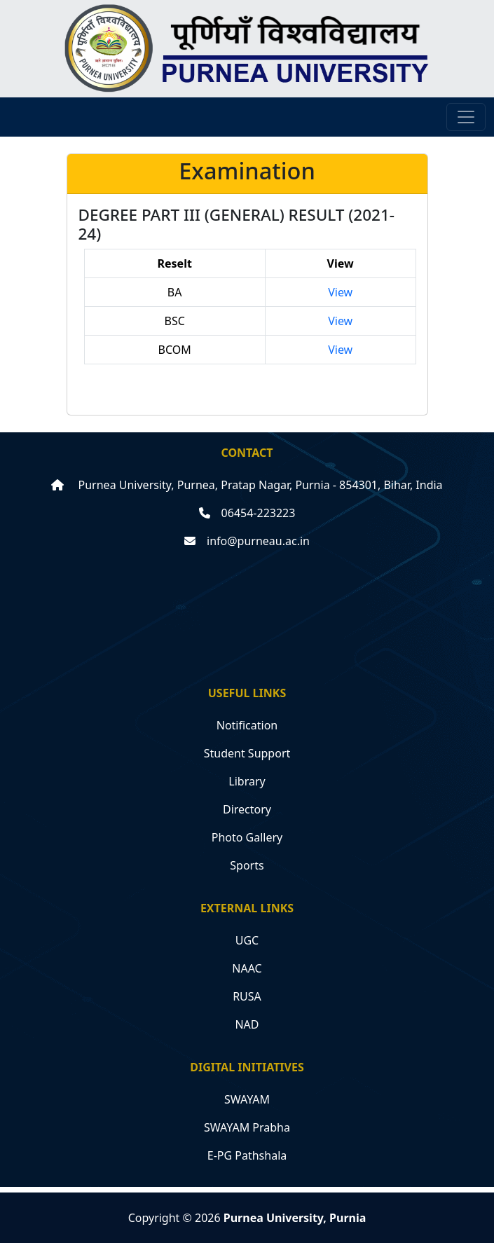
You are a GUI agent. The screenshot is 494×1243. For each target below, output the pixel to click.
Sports (246, 865)
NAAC (246, 968)
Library (246, 781)
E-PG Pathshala (247, 1155)
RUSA (247, 996)
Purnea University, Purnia (295, 1217)
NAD (247, 1024)
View (340, 292)
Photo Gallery (247, 837)
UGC (247, 940)
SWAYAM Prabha (247, 1127)
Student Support (247, 753)
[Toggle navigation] (466, 117)
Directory (247, 809)
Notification (247, 725)
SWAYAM (247, 1099)
